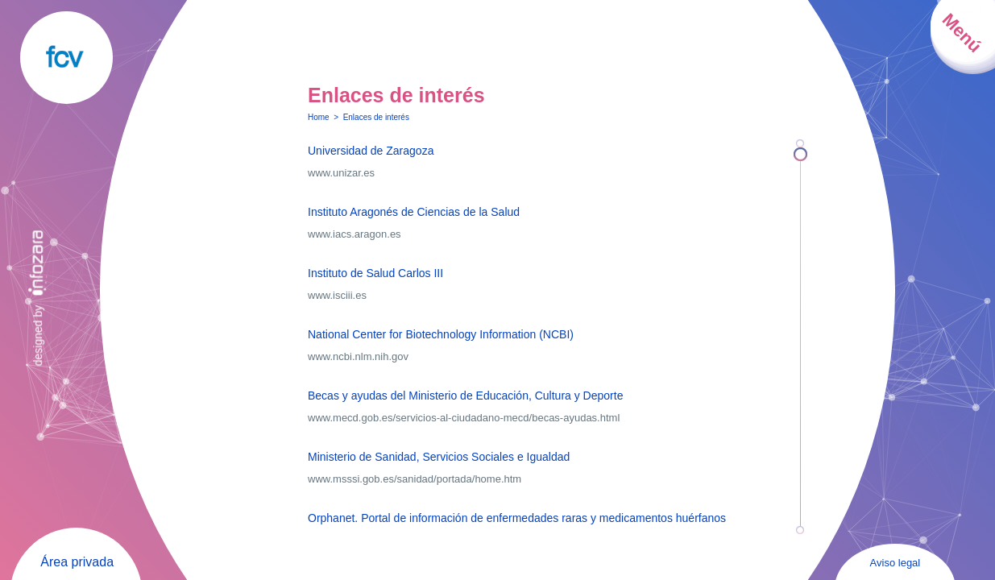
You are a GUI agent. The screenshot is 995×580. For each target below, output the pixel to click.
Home (319, 117)
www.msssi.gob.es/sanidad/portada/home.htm (414, 479)
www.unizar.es (341, 173)
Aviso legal (895, 563)
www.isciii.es (337, 295)
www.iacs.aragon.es (354, 234)
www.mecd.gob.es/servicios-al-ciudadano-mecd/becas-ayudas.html (464, 418)
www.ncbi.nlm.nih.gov (358, 356)
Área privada (77, 562)
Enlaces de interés (376, 117)
